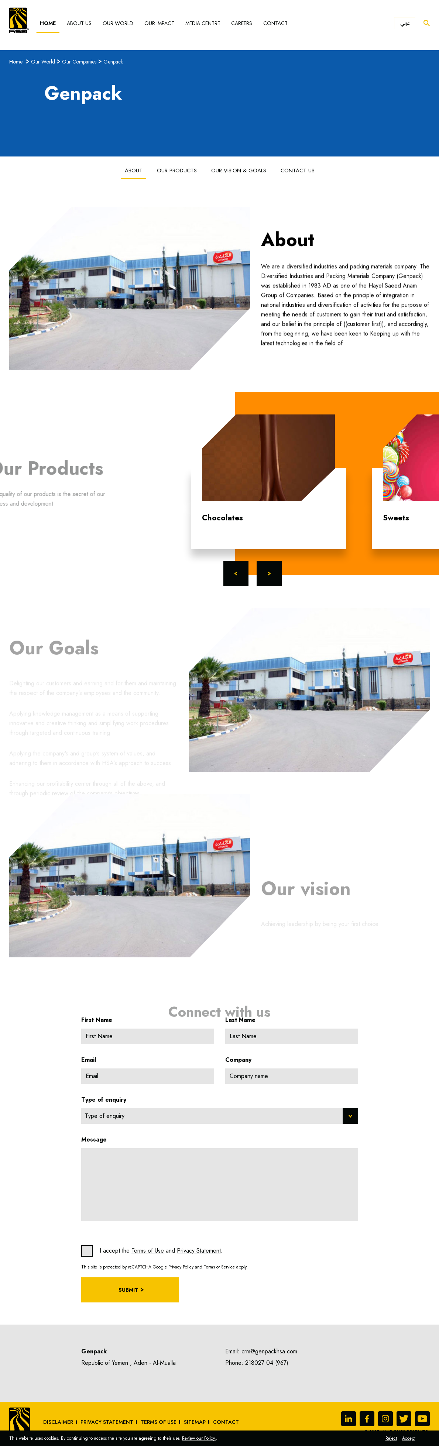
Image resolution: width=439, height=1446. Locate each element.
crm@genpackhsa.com (269, 1351)
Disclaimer (58, 1422)
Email (88, 1060)
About (134, 170)
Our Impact (159, 23)
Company (238, 1060)
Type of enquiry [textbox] (104, 1116)
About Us (79, 23)
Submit (128, 1290)
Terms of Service (219, 1267)
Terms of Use (147, 1250)
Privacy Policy (180, 1267)
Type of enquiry (103, 1099)
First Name (96, 1020)
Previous (235, 573)
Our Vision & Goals (238, 170)
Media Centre (202, 23)
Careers (241, 23)
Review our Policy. (199, 1438)
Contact (275, 23)
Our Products (177, 170)
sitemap (195, 1422)
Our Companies (79, 61)
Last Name (240, 1020)
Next (269, 573)
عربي (405, 23)
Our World (118, 23)
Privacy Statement (199, 1250)
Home (48, 23)
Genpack (113, 61)
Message (94, 1139)
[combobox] (219, 1116)
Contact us (298, 170)
